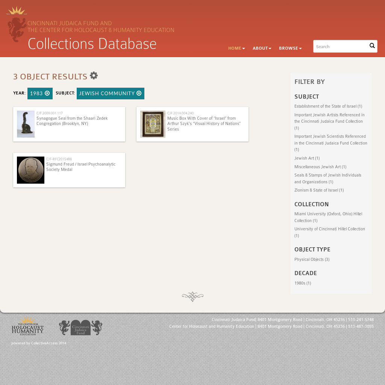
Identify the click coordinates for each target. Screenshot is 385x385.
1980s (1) (302, 283)
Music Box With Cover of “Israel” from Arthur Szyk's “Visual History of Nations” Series (204, 124)
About (262, 48)
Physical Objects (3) (311, 259)
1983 (40, 93)
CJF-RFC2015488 (59, 159)
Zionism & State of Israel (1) (319, 190)
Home (236, 48)
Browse (290, 48)
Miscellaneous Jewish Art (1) (320, 166)
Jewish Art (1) (307, 158)
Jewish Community (110, 93)
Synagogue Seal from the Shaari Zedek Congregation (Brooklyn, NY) (72, 121)
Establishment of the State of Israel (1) (328, 106)
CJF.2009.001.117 (49, 113)
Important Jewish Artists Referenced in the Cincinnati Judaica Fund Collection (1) (329, 122)
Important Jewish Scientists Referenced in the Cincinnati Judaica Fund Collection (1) (330, 143)
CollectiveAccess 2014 (48, 343)
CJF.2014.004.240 (180, 113)
